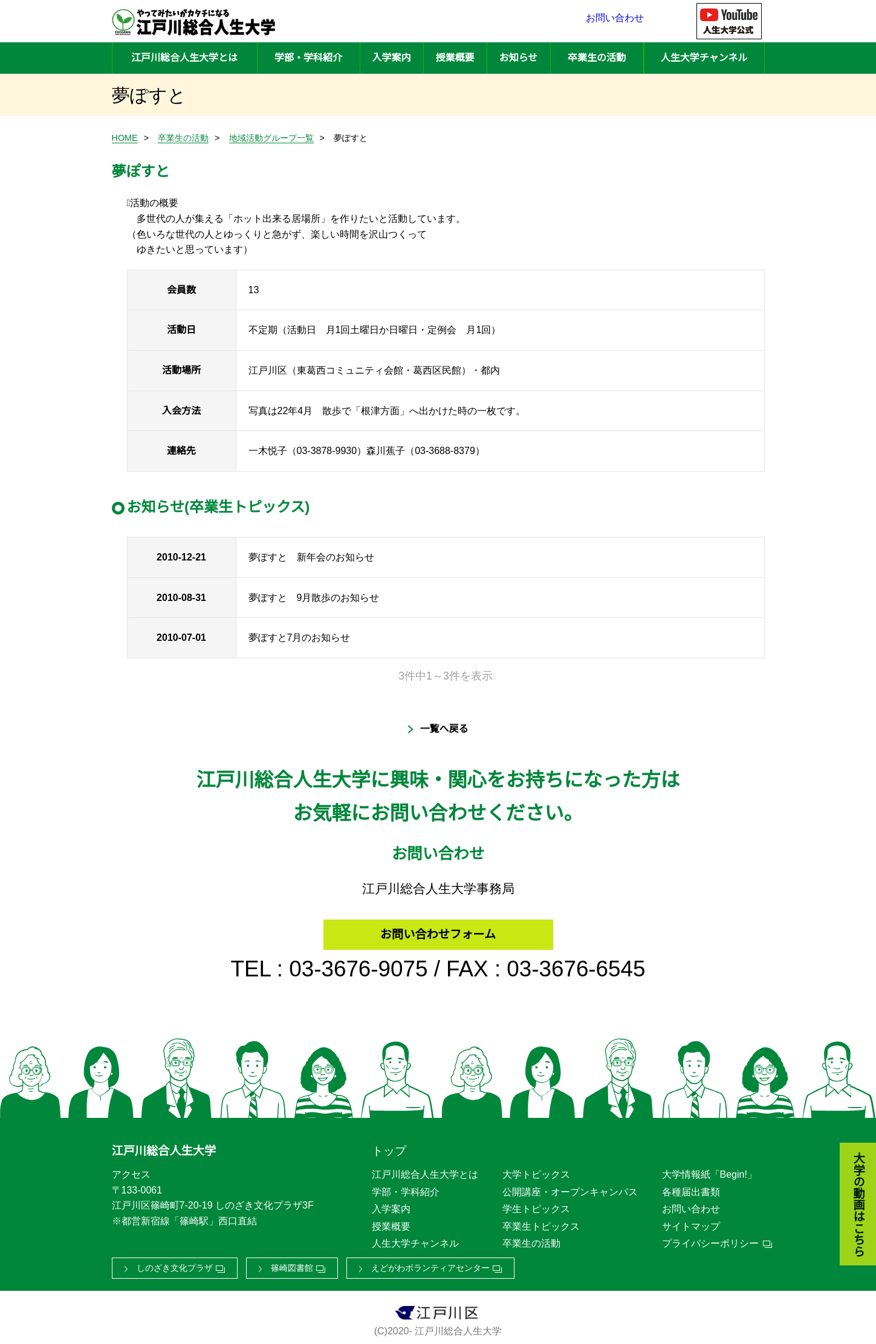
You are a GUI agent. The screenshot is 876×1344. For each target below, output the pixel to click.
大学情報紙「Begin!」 (709, 1171)
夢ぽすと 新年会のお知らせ (311, 557)
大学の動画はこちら (849, 1138)
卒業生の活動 (597, 58)
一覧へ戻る (444, 729)
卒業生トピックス (541, 1222)
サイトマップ (691, 1222)
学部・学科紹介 (308, 58)
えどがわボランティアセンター (430, 1264)
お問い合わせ (615, 21)
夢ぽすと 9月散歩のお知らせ (314, 597)
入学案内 (391, 58)
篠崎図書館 (292, 1264)
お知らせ (518, 58)
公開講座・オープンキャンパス (570, 1188)
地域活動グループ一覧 (271, 138)
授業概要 (454, 58)
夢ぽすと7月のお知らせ (299, 637)
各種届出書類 (691, 1188)
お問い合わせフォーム (438, 928)
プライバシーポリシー (710, 1240)
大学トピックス (536, 1171)
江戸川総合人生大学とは (184, 58)
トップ (389, 1147)
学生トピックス (536, 1205)
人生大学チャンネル (704, 58)
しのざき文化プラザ (175, 1264)
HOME (125, 138)
